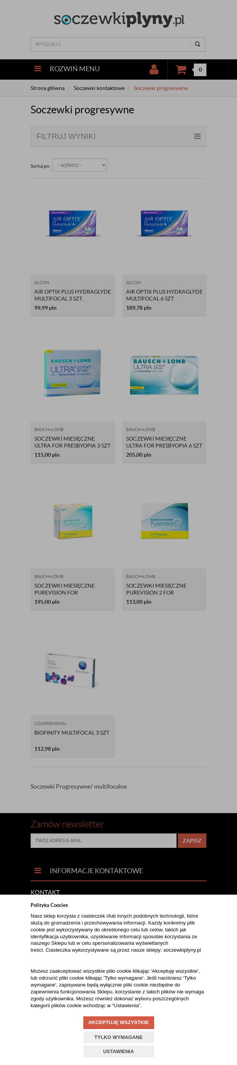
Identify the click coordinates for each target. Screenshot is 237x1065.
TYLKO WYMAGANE (118, 1037)
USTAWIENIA (118, 1051)
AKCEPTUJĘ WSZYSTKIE (118, 1022)
